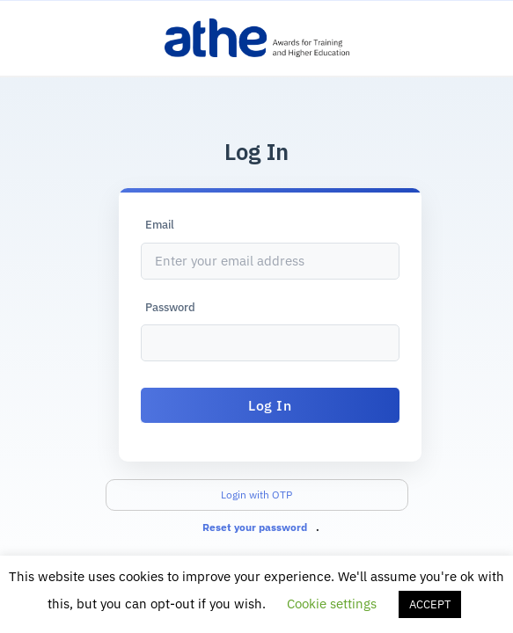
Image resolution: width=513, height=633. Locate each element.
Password (170, 307)
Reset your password (254, 527)
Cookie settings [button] (332, 603)
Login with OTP (256, 494)
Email (159, 224)
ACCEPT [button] (430, 604)
